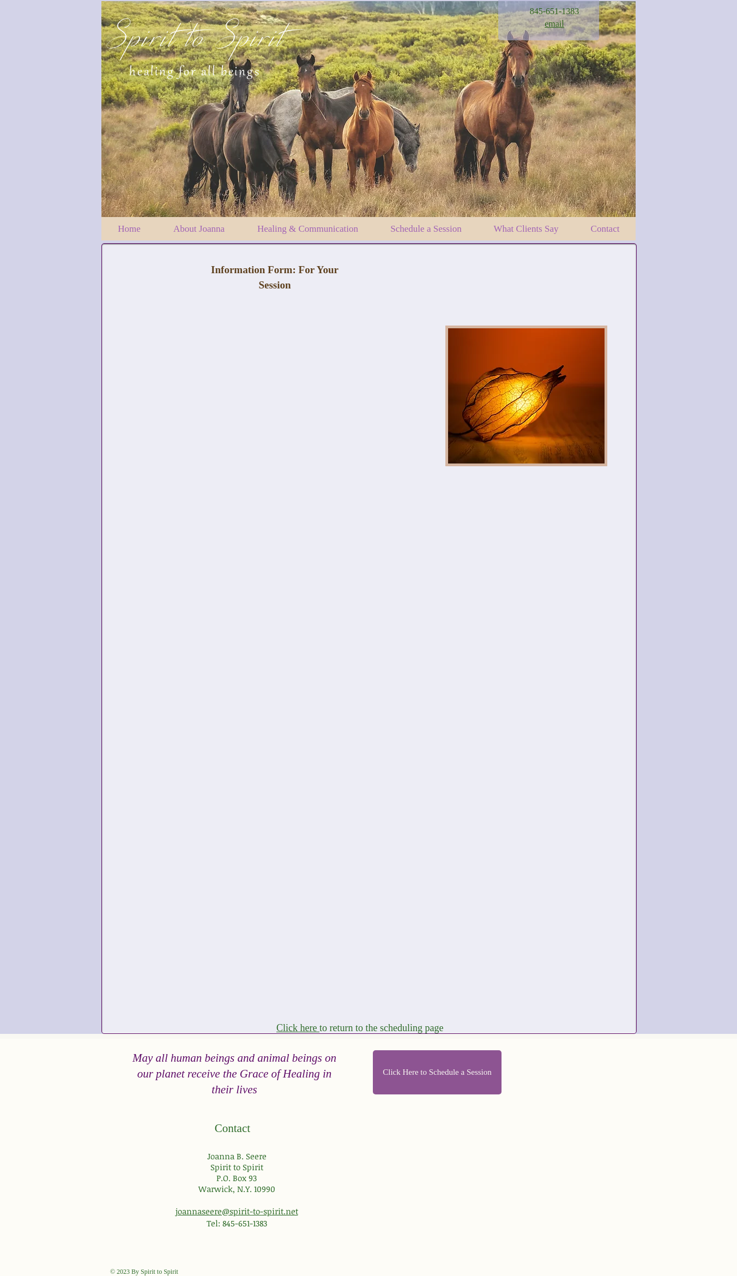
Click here (297, 1027)
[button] (426, 228)
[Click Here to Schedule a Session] (437, 1072)
